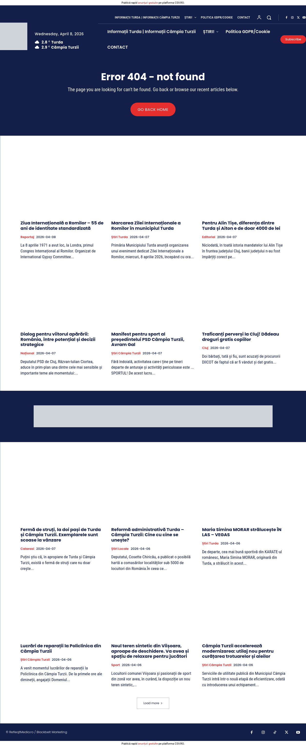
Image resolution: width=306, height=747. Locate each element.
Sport (115, 665)
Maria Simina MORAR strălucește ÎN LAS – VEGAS (242, 532)
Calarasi (27, 549)
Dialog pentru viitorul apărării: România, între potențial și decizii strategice (57, 340)
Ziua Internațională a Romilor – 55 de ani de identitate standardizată (62, 226)
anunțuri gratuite (148, 2)
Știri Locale (119, 549)
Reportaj (27, 238)
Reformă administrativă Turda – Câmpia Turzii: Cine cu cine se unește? (147, 535)
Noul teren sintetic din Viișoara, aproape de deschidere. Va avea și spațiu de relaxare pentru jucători (150, 651)
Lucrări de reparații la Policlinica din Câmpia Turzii (60, 649)
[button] (269, 17)
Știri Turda (119, 238)
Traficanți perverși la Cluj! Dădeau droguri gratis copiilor (240, 337)
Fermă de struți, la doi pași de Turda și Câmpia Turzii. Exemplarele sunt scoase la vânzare (60, 535)
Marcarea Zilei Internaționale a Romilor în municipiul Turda (146, 226)
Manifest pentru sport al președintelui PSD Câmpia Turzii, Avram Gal (147, 340)
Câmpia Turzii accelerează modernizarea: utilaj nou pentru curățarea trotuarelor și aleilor (238, 651)
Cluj (205, 349)
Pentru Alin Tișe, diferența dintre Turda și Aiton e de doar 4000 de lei (241, 226)
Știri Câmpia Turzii (125, 354)
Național (27, 354)
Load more (152, 704)
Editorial (208, 238)
